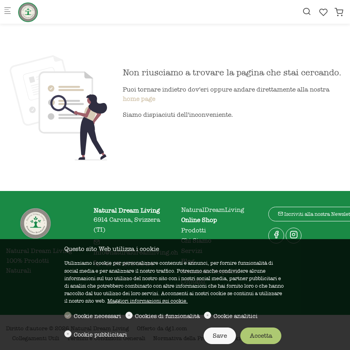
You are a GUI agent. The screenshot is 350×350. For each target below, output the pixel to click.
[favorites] (323, 12)
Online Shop (199, 220)
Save (220, 335)
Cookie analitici (235, 316)
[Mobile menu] (7, 12)
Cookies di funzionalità (167, 316)
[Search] (306, 12)
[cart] (339, 12)
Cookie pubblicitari (100, 334)
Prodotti (193, 230)
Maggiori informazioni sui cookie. (147, 301)
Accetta (261, 335)
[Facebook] (276, 235)
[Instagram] (293, 235)
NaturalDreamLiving (212, 209)
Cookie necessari (97, 316)
